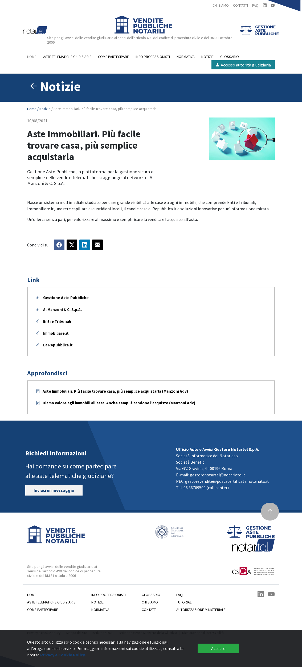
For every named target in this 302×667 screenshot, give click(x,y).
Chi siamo (150, 602)
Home (31, 56)
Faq (179, 594)
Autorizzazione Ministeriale (201, 609)
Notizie (207, 56)
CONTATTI (240, 5)
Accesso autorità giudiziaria (243, 65)
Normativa (186, 56)
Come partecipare (113, 56)
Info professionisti (153, 56)
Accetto (218, 648)
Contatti (149, 609)
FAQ (255, 5)
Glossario (229, 56)
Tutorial (183, 602)
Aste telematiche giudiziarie (67, 56)
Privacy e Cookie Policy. (63, 654)
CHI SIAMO (221, 5)
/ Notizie (44, 108)
